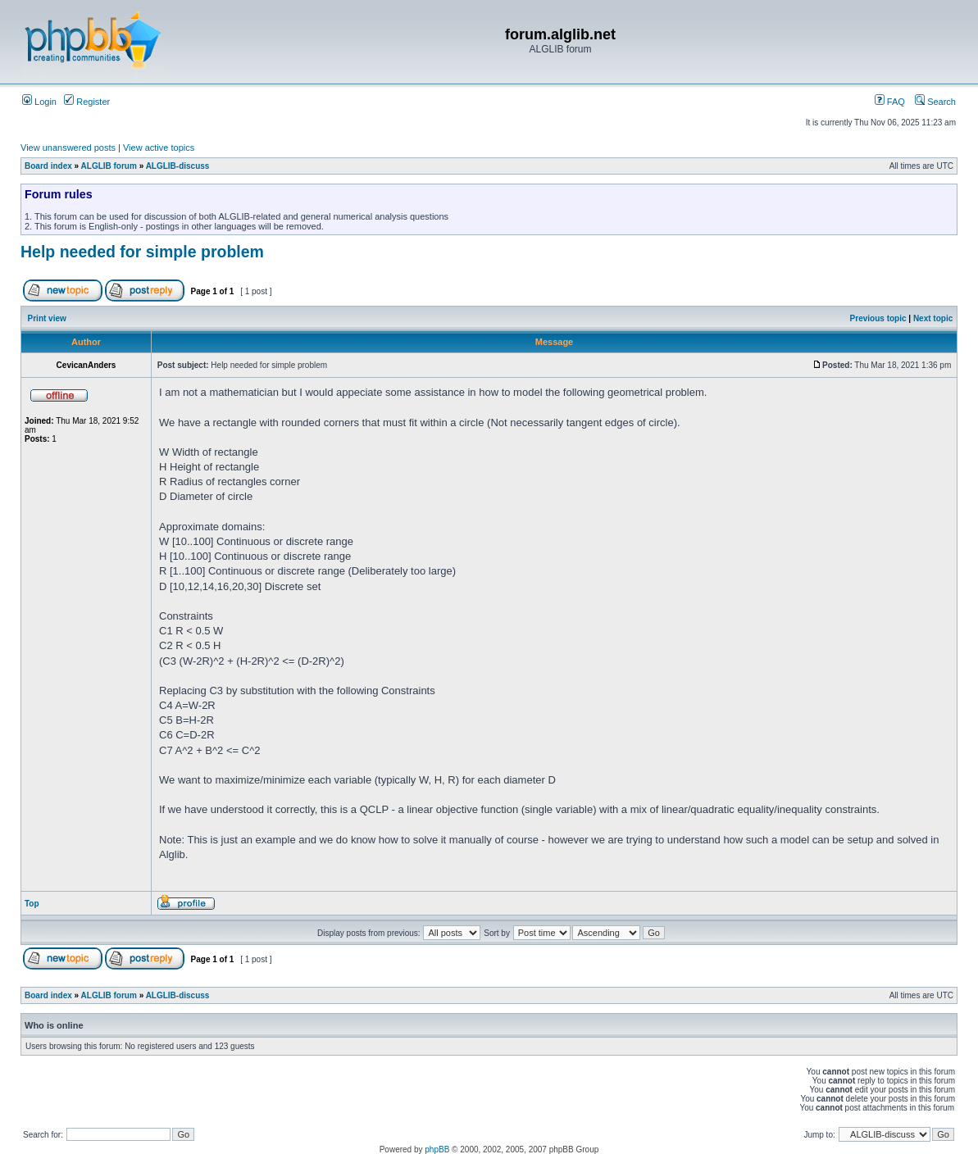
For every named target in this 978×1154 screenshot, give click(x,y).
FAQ (890, 102)
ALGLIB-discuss (178, 165)
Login (39, 102)
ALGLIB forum (109, 165)
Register (87, 102)
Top (32, 903)
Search (935, 102)
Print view (47, 318)
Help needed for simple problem (142, 252)
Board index (48, 165)
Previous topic (878, 318)
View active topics (158, 147)
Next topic (933, 318)
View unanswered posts (68, 147)
